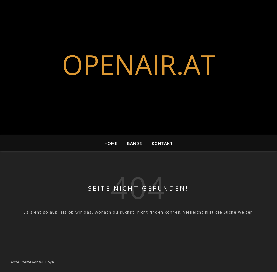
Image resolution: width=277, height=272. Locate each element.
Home (110, 143)
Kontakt (162, 143)
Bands (134, 143)
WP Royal (47, 262)
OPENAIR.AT (138, 64)
